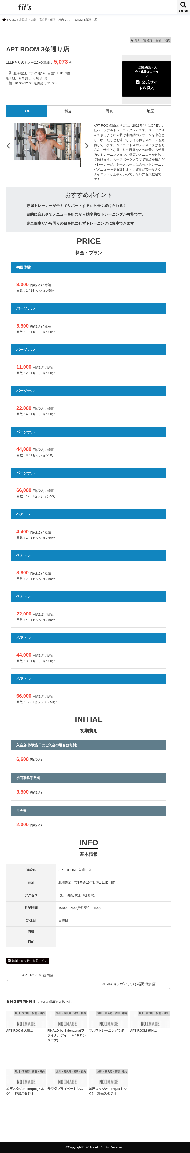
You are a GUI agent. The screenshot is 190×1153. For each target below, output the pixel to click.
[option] (47, 141)
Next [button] (87, 145)
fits (92, 1147)
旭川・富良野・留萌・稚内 (30, 961)
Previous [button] (8, 145)
